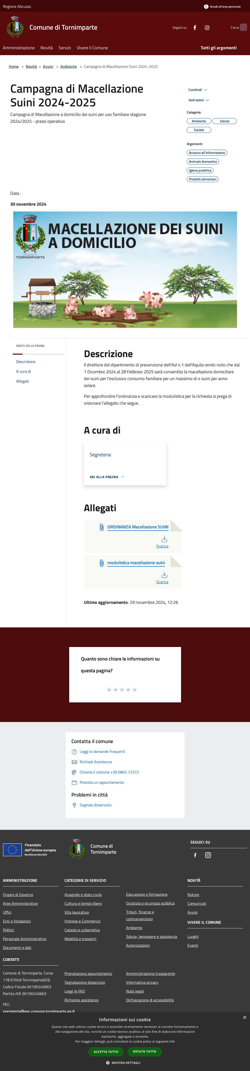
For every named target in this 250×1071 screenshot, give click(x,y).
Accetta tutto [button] (106, 1052)
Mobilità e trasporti (80, 939)
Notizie (193, 894)
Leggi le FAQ (75, 991)
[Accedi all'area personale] (222, 6)
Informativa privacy (142, 982)
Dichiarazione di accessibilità (150, 1000)
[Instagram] (197, 27)
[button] (125, 1062)
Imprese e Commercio (82, 921)
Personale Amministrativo (24, 939)
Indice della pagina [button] (30, 345)
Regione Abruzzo (17, 6)
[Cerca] (241, 27)
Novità (31, 66)
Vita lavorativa (77, 912)
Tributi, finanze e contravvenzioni (140, 915)
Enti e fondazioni (17, 921)
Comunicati (196, 903)
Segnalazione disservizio (85, 982)
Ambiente (68, 66)
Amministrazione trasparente (150, 973)
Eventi (192, 945)
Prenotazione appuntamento (88, 973)
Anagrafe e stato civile (83, 894)
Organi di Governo (18, 894)
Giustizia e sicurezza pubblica (150, 903)
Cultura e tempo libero (83, 903)
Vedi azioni (199, 100)
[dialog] (125, 1041)
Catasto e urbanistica (82, 930)
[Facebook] (185, 27)
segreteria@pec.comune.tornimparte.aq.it (39, 1011)
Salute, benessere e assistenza (151, 936)
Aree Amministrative (20, 903)
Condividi (198, 90)
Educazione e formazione (147, 894)
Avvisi (48, 66)
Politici (8, 930)
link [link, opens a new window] (172, 1041)
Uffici (7, 912)
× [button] (244, 1018)
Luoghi (193, 936)
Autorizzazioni (138, 945)
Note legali (135, 991)
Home (14, 66)
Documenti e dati (17, 947)
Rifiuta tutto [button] (144, 1051)
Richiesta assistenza (81, 1000)
